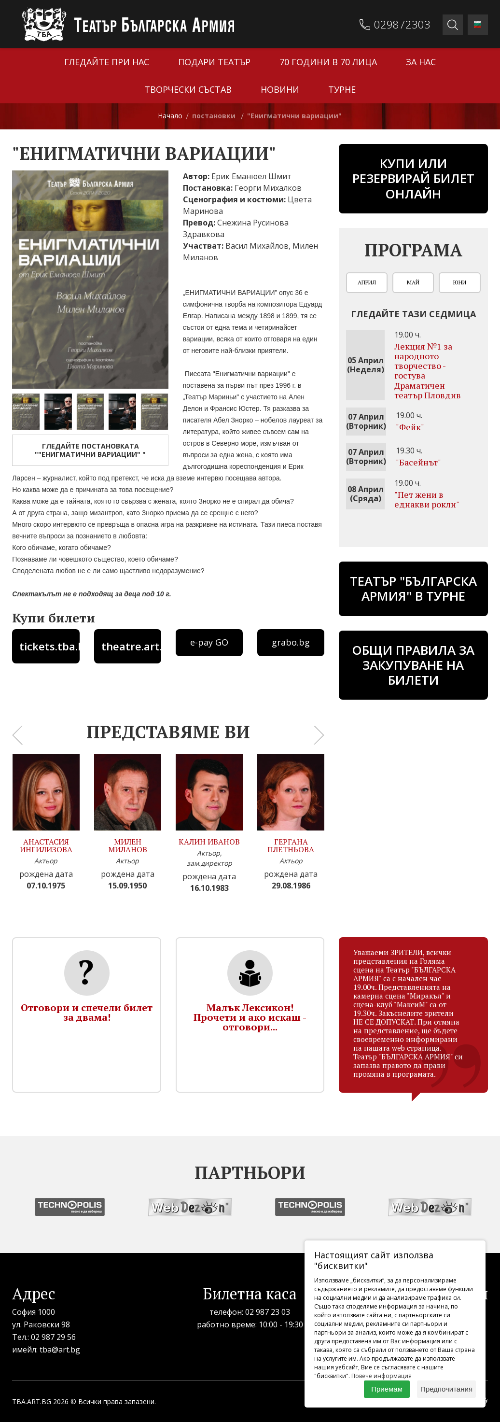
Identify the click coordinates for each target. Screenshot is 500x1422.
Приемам (387, 1389)
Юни (459, 282)
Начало (170, 115)
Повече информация (381, 1376)
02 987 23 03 (267, 1312)
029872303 (402, 24)
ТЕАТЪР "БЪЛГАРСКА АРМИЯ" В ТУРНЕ (413, 588)
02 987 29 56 (53, 1337)
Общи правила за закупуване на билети (413, 665)
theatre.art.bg (131, 646)
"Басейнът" (418, 462)
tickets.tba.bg (49, 646)
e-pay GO (209, 642)
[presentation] (17, 735)
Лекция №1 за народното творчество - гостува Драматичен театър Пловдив (427, 370)
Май (413, 282)
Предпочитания (446, 1389)
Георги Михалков (268, 188)
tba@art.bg (60, 1349)
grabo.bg (291, 642)
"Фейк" (410, 427)
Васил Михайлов (257, 245)
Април (367, 282)
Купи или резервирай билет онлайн (413, 178)
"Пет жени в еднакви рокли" (426, 499)
